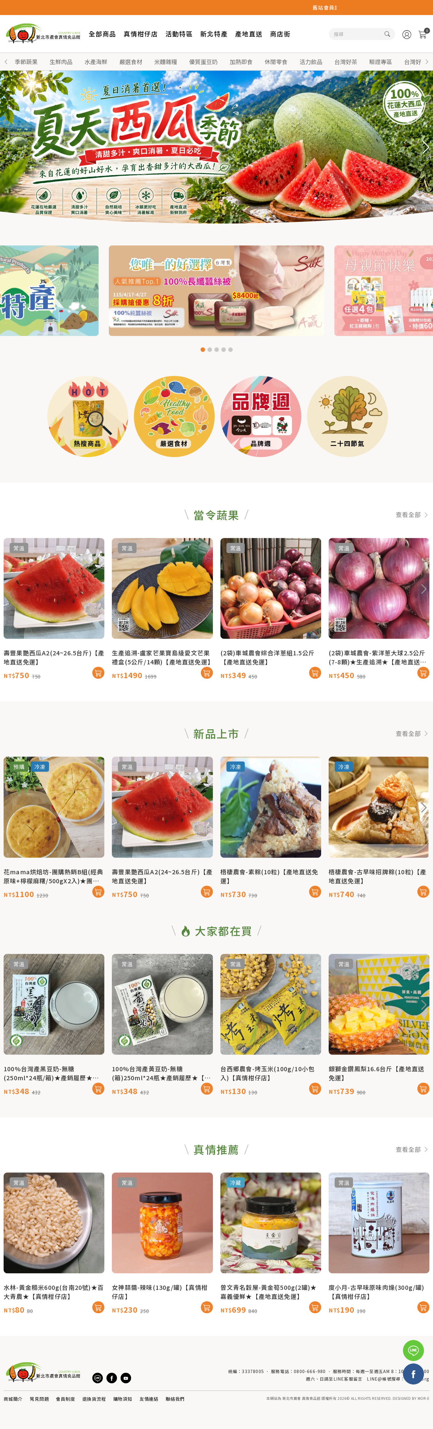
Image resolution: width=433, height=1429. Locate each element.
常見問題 (39, 1399)
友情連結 (149, 1399)
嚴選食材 (130, 61)
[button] (427, 61)
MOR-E (423, 1398)
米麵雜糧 (165, 61)
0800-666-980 (310, 1371)
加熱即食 (241, 61)
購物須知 (122, 1399)
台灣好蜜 (415, 61)
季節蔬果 (26, 61)
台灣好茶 (345, 61)
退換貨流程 (94, 1399)
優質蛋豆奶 (203, 61)
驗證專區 (380, 61)
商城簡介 (13, 1399)
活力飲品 (310, 61)
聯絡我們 (175, 1399)
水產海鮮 (95, 61)
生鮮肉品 (61, 61)
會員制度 (65, 1399)
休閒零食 (276, 61)
